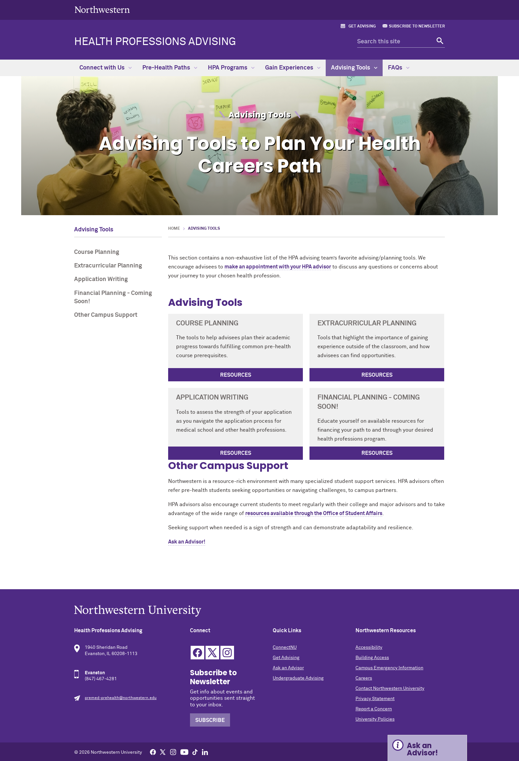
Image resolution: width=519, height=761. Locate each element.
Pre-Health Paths (169, 68)
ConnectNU (285, 647)
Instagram (227, 652)
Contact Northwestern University (389, 688)
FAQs (398, 68)
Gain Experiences (292, 68)
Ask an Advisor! (186, 542)
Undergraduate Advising (298, 678)
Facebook (197, 652)
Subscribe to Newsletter (417, 26)
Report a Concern (373, 709)
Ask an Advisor (288, 668)
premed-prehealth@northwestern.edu (121, 698)
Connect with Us (105, 68)
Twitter (212, 652)
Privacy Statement (375, 698)
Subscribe (210, 720)
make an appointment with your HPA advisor (277, 266)
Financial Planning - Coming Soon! (113, 297)
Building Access (372, 657)
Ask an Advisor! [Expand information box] (422, 749)
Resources (235, 375)
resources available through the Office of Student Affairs (313, 513)
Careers (363, 678)
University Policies (375, 719)
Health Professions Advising (155, 42)
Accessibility (368, 647)
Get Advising (362, 26)
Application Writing (101, 279)
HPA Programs (231, 68)
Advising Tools (354, 68)
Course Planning (96, 252)
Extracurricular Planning (108, 266)
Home (174, 229)
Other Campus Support (105, 315)
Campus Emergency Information (389, 668)
